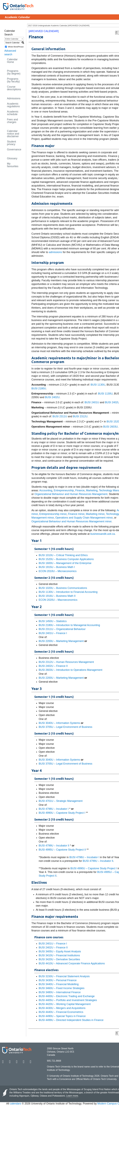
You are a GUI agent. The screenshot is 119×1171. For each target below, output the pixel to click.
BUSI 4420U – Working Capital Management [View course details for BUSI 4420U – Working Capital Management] (65, 1004)
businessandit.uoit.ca (102, 533)
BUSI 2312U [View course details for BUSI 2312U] (80, 416)
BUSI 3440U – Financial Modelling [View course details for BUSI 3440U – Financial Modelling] (59, 984)
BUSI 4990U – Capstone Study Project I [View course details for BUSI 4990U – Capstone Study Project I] (62, 812)
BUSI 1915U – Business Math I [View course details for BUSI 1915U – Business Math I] (57, 567)
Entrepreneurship (64, 490)
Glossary (12, 158)
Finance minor (76, 514)
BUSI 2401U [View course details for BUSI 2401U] (92, 402)
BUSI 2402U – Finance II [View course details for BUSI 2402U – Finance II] (53, 665)
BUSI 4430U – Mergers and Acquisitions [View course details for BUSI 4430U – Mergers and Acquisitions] (62, 1008)
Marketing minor (95, 514)
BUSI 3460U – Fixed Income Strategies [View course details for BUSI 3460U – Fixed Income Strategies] (61, 988)
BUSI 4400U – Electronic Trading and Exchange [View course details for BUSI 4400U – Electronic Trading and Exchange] (67, 996)
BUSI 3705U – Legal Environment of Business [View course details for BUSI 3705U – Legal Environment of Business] (65, 726)
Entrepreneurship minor (52, 514)
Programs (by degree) (13, 72)
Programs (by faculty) (13, 80)
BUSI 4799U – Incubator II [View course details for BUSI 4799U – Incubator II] (54, 845)
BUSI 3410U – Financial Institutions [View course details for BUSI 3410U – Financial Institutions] (59, 955)
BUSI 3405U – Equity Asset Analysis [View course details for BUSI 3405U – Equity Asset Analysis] (60, 951)
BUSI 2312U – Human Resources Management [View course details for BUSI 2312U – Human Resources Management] (66, 662)
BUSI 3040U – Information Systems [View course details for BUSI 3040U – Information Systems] (59, 723)
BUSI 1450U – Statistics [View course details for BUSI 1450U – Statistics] (53, 621)
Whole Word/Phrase (16, 47)
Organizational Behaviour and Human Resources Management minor (71, 521)
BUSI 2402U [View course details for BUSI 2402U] (52, 397)
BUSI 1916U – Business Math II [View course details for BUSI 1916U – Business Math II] (57, 595)
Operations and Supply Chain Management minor (84, 517)
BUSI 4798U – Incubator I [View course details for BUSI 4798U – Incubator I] (54, 808)
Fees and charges (12, 121)
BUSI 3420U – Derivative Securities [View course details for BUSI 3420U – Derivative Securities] (59, 959)
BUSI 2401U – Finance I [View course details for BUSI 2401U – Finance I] (53, 633)
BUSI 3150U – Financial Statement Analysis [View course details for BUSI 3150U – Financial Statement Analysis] (64, 976)
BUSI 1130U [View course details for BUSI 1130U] (98, 384)
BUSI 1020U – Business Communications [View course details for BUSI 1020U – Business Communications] (63, 588)
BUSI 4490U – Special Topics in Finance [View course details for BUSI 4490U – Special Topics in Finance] (62, 1016)
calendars (15, 1103)
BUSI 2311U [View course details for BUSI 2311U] (60, 416)
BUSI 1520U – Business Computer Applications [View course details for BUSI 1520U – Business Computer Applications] (66, 559)
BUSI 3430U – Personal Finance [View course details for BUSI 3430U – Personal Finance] (58, 980)
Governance (14, 149)
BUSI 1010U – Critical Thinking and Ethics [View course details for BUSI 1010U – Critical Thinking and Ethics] (63, 555)
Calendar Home (12, 60)
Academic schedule (12, 113)
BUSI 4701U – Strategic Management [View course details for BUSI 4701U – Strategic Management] (60, 800)
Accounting (45, 490)
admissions (55, 252)
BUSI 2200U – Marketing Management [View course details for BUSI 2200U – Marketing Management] (61, 641)
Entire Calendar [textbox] (11, 39)
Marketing (91, 490)
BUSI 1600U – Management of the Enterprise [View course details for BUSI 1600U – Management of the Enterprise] (65, 563)
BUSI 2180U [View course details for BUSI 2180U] (38, 388)
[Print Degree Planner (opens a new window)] (117, 33)
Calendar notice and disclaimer (13, 134)
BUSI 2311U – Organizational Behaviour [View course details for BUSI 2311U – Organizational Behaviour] (62, 629)
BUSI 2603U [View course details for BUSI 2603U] (110, 426)
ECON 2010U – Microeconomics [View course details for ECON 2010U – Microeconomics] (58, 571)
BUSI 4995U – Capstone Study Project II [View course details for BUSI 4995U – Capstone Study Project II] (62, 849)
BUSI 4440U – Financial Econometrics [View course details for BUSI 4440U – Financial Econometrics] (61, 1012)
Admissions (13, 98)
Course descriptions (14, 88)
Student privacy (11, 143)
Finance (80, 490)
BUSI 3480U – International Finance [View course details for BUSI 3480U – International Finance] (60, 992)
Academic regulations (13, 105)
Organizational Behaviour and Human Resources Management (70, 494)
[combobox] (14, 39)
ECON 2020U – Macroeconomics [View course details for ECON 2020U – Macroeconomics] (58, 599)
